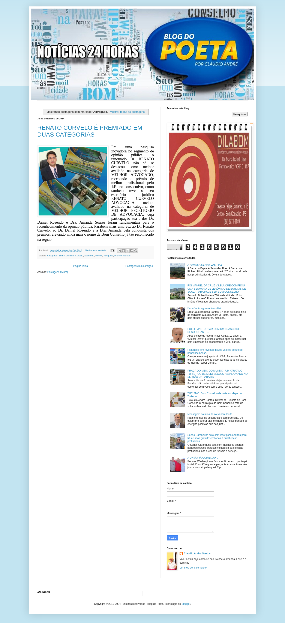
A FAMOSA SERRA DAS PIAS (205, 264)
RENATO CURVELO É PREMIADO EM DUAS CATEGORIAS (89, 131)
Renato (126, 255)
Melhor (98, 255)
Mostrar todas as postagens (127, 111)
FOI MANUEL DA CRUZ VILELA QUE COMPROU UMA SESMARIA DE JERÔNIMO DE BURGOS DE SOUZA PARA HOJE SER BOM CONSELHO (217, 288)
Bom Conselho (66, 255)
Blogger (186, 603)
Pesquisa (108, 255)
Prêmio (118, 255)
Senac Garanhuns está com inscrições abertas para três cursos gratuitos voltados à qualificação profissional (217, 438)
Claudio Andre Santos (197, 553)
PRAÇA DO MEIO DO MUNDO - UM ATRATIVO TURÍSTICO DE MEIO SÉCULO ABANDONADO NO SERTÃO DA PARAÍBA (218, 373)
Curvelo (79, 255)
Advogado (52, 255)
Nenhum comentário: (96, 250)
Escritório (89, 255)
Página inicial (80, 266)
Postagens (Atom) (57, 272)
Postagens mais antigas (139, 266)
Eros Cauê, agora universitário (205, 308)
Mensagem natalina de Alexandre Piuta (210, 414)
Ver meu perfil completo (193, 567)
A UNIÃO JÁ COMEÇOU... (203, 457)
